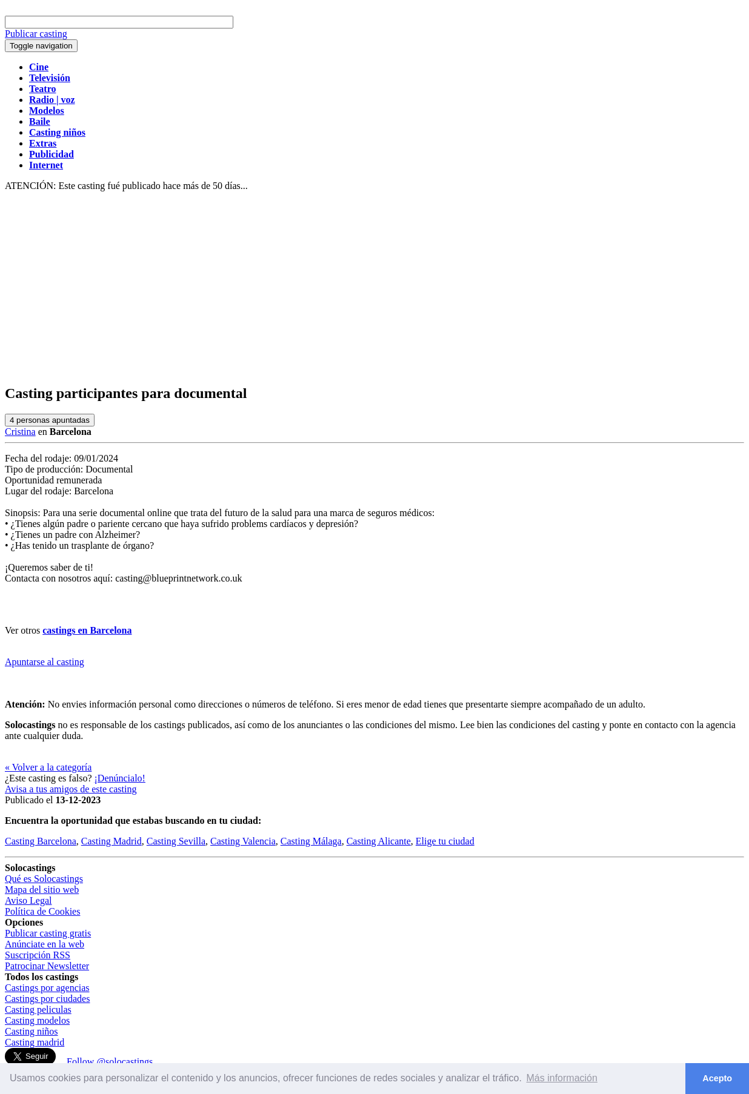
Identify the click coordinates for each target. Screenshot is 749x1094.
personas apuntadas (50, 420)
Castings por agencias (47, 988)
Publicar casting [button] (36, 33)
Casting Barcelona (40, 841)
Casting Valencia (243, 841)
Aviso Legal (28, 900)
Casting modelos (37, 1020)
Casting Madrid (111, 841)
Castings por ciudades (47, 998)
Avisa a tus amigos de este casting (70, 789)
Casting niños (31, 1031)
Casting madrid (34, 1042)
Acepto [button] (717, 1078)
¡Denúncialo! (120, 778)
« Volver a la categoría (48, 767)
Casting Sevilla (176, 841)
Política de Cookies (42, 911)
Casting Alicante (379, 841)
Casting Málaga (311, 841)
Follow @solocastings (110, 1061)
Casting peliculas (38, 1009)
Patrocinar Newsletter (47, 966)
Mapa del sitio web (42, 889)
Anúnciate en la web (44, 944)
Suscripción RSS (37, 955)
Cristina (20, 431)
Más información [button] (562, 1078)
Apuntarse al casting (44, 662)
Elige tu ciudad (445, 841)
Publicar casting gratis (48, 933)
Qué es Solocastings (44, 879)
